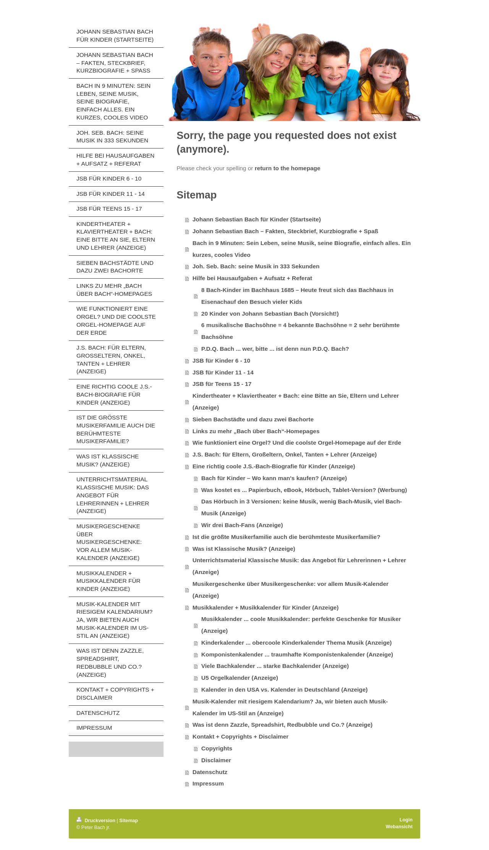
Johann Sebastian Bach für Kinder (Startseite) (257, 219)
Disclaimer (216, 760)
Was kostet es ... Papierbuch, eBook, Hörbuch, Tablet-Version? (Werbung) (304, 490)
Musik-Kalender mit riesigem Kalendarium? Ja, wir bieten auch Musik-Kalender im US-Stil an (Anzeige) (290, 707)
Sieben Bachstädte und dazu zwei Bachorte (253, 419)
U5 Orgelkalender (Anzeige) (239, 677)
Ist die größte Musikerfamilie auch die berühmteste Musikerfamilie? (287, 537)
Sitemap (128, 820)
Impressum (208, 783)
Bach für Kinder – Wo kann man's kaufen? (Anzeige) (274, 478)
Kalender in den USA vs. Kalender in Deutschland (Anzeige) (284, 689)
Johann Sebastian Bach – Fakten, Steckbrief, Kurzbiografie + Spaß (285, 231)
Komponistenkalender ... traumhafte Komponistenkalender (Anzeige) (297, 654)
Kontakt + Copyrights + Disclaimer (240, 736)
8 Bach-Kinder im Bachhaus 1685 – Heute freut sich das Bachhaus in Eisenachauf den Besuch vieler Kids (297, 296)
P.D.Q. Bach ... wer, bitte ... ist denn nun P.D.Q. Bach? (275, 348)
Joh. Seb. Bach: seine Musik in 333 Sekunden (256, 266)
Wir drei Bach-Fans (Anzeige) (242, 525)
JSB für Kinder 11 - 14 (223, 372)
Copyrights (216, 748)
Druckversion (96, 820)
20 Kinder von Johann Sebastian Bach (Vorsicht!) (270, 313)
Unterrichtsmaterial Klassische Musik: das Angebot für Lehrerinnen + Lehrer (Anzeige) (299, 566)
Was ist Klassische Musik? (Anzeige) (244, 548)
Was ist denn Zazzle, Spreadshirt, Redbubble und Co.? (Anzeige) (282, 724)
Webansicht (399, 826)
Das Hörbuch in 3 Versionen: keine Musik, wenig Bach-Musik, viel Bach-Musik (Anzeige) (301, 507)
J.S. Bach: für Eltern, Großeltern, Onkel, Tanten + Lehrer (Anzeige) (285, 454)
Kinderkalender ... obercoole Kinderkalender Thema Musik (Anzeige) (296, 642)
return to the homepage (288, 168)
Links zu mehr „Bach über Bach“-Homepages (256, 431)
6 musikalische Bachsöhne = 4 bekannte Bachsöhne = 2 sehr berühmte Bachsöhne (300, 331)
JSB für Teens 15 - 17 (222, 384)
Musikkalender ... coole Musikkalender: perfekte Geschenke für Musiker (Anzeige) (301, 625)
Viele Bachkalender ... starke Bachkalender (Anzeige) (275, 666)
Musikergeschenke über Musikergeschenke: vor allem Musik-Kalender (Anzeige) (291, 590)
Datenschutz (210, 772)
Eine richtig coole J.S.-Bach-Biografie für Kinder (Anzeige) (274, 466)
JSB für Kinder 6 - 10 (221, 360)
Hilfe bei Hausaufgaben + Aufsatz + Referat (252, 278)
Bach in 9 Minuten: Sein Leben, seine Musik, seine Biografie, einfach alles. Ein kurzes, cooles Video (302, 249)
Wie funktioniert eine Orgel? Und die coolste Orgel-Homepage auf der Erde (297, 442)
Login (406, 820)
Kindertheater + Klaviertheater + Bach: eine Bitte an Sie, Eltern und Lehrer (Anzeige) (296, 401)
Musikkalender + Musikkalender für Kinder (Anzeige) (266, 607)
